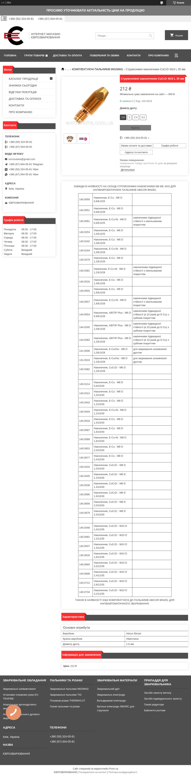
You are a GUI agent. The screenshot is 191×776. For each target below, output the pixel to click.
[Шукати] (150, 35)
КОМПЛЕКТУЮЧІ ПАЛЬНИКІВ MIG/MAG (97, 69)
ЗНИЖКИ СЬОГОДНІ (23, 85)
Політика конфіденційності (122, 772)
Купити (135, 127)
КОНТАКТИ (134, 55)
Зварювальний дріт (108, 688)
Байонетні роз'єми (154, 710)
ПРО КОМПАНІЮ (158, 55)
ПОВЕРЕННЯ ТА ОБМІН (104, 55)
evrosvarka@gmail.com (22, 159)
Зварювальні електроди (111, 694)
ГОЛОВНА (10, 55)
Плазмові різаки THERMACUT (67, 700)
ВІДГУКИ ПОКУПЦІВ (23, 92)
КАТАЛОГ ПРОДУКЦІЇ (23, 78)
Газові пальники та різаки (65, 706)
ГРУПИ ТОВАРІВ (34, 55)
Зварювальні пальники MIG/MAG (69, 688)
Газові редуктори (154, 704)
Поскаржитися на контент (92, 772)
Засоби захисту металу (157, 692)
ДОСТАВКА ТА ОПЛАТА (67, 55)
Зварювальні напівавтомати (19, 688)
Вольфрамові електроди (111, 700)
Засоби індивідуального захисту (163, 698)
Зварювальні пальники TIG (65, 694)
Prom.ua (113, 768)
